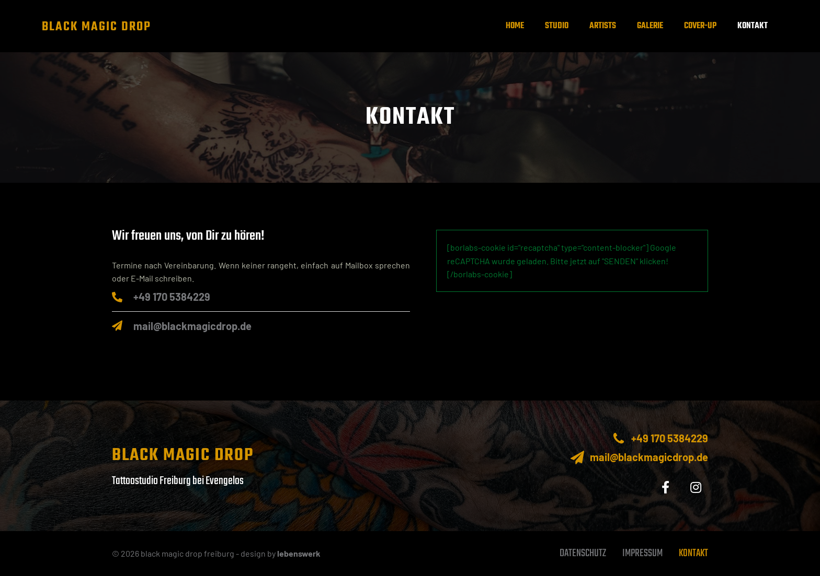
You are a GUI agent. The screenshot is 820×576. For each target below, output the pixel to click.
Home (515, 26)
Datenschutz (583, 553)
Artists (602, 26)
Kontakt (752, 26)
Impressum (642, 553)
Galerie (650, 26)
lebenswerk (299, 553)
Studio (556, 26)
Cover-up (700, 26)
